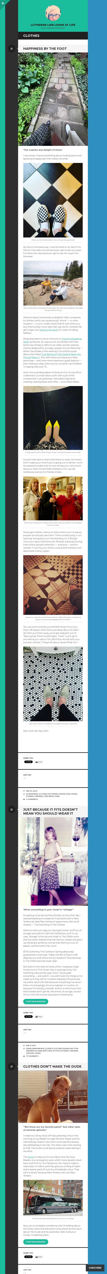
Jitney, (31, 1157)
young (38, 1053)
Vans (57, 796)
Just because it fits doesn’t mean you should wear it (50, 811)
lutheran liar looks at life (53, 24)
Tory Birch (49, 796)
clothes (43, 794)
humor (62, 794)
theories (38, 796)
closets (49, 1048)
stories (29, 796)
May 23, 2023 (31, 791)
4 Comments (32, 799)
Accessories (32, 794)
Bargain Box (38, 1048)
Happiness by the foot (45, 49)
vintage (30, 1053)
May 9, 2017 (31, 1045)
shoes (74, 794)
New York (47, 1051)
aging (29, 1048)
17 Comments (32, 1056)
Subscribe (95, 1268)
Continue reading (36, 1001)
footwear (53, 794)
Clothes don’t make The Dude (52, 1066)
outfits (56, 1051)
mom (68, 794)
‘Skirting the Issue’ (48, 330)
